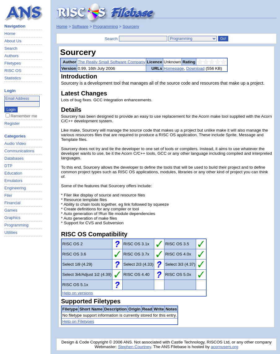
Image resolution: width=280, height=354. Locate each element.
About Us (12, 41)
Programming (105, 26)
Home (9, 33)
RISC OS (12, 70)
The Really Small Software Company (111, 62)
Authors (11, 55)
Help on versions (77, 293)
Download (195, 68)
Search (10, 48)
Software (80, 26)
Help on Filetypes (78, 321)
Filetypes (12, 63)
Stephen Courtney (134, 346)
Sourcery (131, 26)
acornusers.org (224, 346)
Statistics (12, 78)
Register (12, 123)
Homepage (174, 68)
